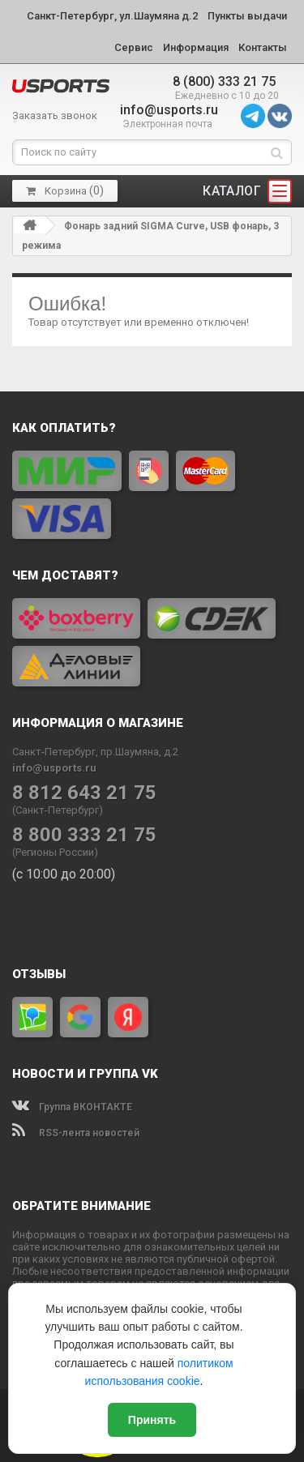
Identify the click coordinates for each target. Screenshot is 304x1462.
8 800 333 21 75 (84, 835)
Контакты (262, 47)
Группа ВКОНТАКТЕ (72, 1107)
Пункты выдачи (247, 16)
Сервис (133, 47)
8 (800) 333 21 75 (224, 81)
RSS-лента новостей (75, 1133)
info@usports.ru (169, 110)
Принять (152, 1419)
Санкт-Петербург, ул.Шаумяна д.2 (112, 16)
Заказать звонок (54, 115)
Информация (196, 47)
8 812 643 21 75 (84, 793)
